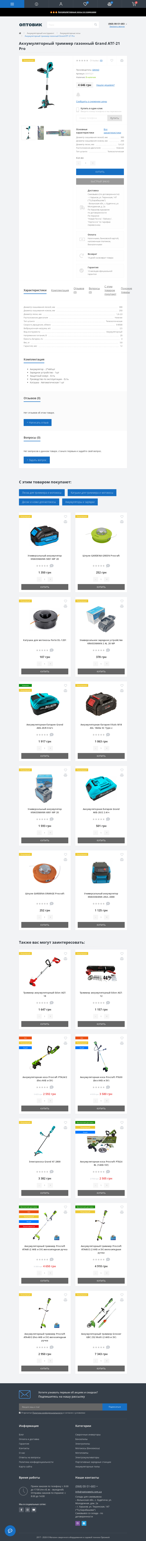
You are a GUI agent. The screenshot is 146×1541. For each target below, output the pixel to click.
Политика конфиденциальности (47, 1412)
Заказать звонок (117, 26)
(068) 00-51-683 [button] (87, 1486)
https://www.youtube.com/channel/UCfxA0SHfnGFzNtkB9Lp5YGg (34, 1509)
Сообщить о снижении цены (91, 101)
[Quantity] (85, 163)
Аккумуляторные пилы (87, 1465)
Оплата (92, 233)
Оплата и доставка (29, 1438)
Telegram (84, 1523)
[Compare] (121, 60)
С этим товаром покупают (110, 289)
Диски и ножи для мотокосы (39, 501)
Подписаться (115, 1406)
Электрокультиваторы (87, 1456)
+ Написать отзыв (37, 422)
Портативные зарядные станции (93, 1461)
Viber (78, 1523)
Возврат (92, 253)
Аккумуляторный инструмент (40, 33)
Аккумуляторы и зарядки (80, 501)
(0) (101, 60)
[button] (61, 4)
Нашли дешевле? (105, 85)
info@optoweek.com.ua (88, 1491)
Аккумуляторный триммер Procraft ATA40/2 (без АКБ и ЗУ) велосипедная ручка (45, 1336)
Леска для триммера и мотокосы (42, 492)
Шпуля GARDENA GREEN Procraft (101, 554)
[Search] (95, 25)
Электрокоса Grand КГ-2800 (45, 1160)
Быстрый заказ (100, 181)
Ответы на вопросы (29, 1456)
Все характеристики (112, 131)
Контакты (24, 1447)
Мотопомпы (81, 1452)
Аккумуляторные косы (70, 33)
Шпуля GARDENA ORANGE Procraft (44, 892)
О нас (22, 1452)
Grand (95, 69)
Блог (21, 1433)
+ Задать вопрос (37, 459)
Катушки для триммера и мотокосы (92, 492)
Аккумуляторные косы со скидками (77, 12)
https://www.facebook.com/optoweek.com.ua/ (21, 1509)
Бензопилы (81, 1438)
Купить (114, 118)
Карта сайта (25, 1465)
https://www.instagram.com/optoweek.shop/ (28, 1509)
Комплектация (60, 289)
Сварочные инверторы (88, 1433)
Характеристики (35, 289)
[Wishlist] (111, 60)
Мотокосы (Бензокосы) (87, 1447)
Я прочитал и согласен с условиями (53, 1412)
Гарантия (93, 266)
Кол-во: (80, 157)
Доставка (93, 189)
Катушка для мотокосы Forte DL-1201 (44, 639)
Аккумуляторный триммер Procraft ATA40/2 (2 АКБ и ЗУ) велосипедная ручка (101, 1249)
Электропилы (82, 1443)
